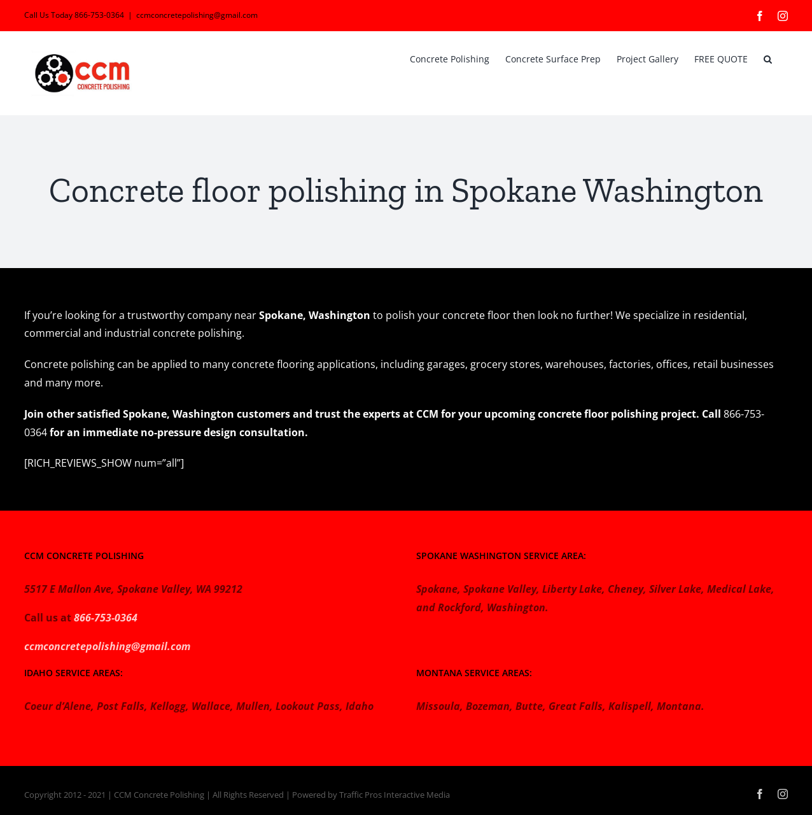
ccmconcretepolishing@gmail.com (197, 15)
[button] (768, 58)
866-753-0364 (105, 618)
